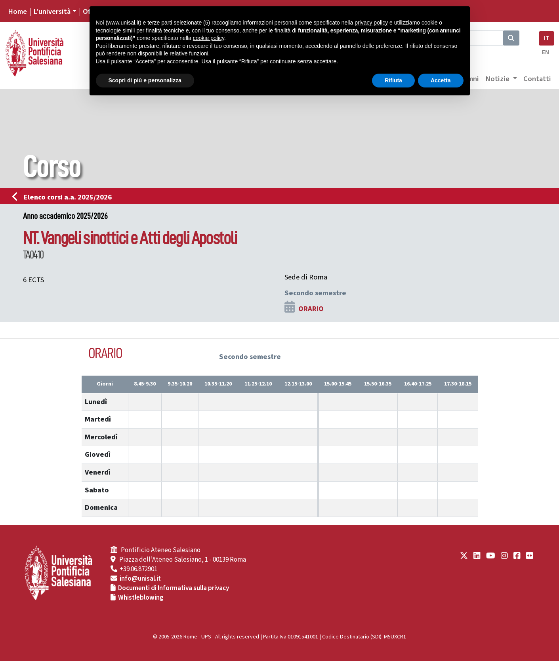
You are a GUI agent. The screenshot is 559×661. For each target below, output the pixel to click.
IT (546, 38)
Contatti (537, 79)
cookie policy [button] (208, 38)
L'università (52, 11)
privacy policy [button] (371, 22)
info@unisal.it (140, 578)
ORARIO (311, 309)
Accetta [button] (441, 80)
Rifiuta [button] (393, 80)
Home (17, 11)
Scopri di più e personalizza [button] (145, 80)
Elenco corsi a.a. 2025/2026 (64, 197)
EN (545, 52)
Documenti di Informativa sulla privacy (173, 588)
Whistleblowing (141, 597)
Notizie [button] (498, 79)
